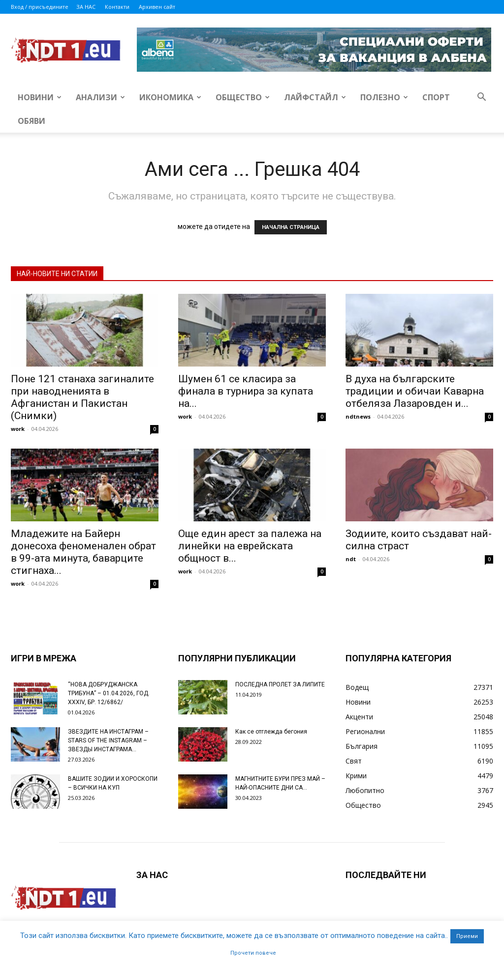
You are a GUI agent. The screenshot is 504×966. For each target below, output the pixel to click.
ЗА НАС (85, 6)
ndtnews (358, 416)
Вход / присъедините (39, 6)
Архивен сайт (157, 6)
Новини (40, 97)
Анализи (100, 97)
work (18, 428)
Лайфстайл (315, 97)
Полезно (384, 97)
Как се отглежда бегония (271, 731)
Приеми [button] (467, 936)
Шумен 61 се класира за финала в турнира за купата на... (245, 391)
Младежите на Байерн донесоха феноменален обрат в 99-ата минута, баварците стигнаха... (83, 552)
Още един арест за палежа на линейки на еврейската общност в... (249, 546)
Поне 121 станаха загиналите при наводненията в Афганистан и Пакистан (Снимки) (82, 397)
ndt (351, 559)
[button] (481, 98)
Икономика (170, 97)
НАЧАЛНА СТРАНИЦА (290, 227)
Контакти (117, 6)
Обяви (31, 120)
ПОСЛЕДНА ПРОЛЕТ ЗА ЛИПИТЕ (280, 684)
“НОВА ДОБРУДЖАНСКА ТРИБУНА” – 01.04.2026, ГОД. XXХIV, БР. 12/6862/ (109, 693)
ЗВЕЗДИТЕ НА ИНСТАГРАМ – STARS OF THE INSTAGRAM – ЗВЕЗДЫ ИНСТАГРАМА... (108, 740)
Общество (243, 97)
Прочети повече (253, 953)
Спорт (436, 97)
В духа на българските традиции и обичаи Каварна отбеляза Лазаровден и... (415, 391)
